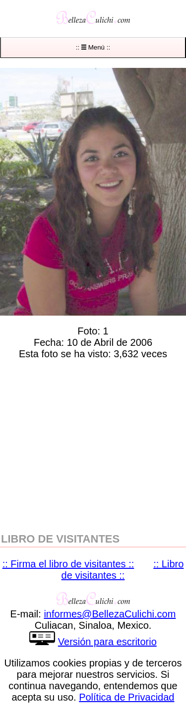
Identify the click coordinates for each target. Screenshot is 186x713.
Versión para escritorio (107, 641)
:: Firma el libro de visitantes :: (68, 563)
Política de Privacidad (126, 697)
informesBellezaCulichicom (110, 613)
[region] (93, 444)
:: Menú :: (93, 47)
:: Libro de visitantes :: (123, 569)
